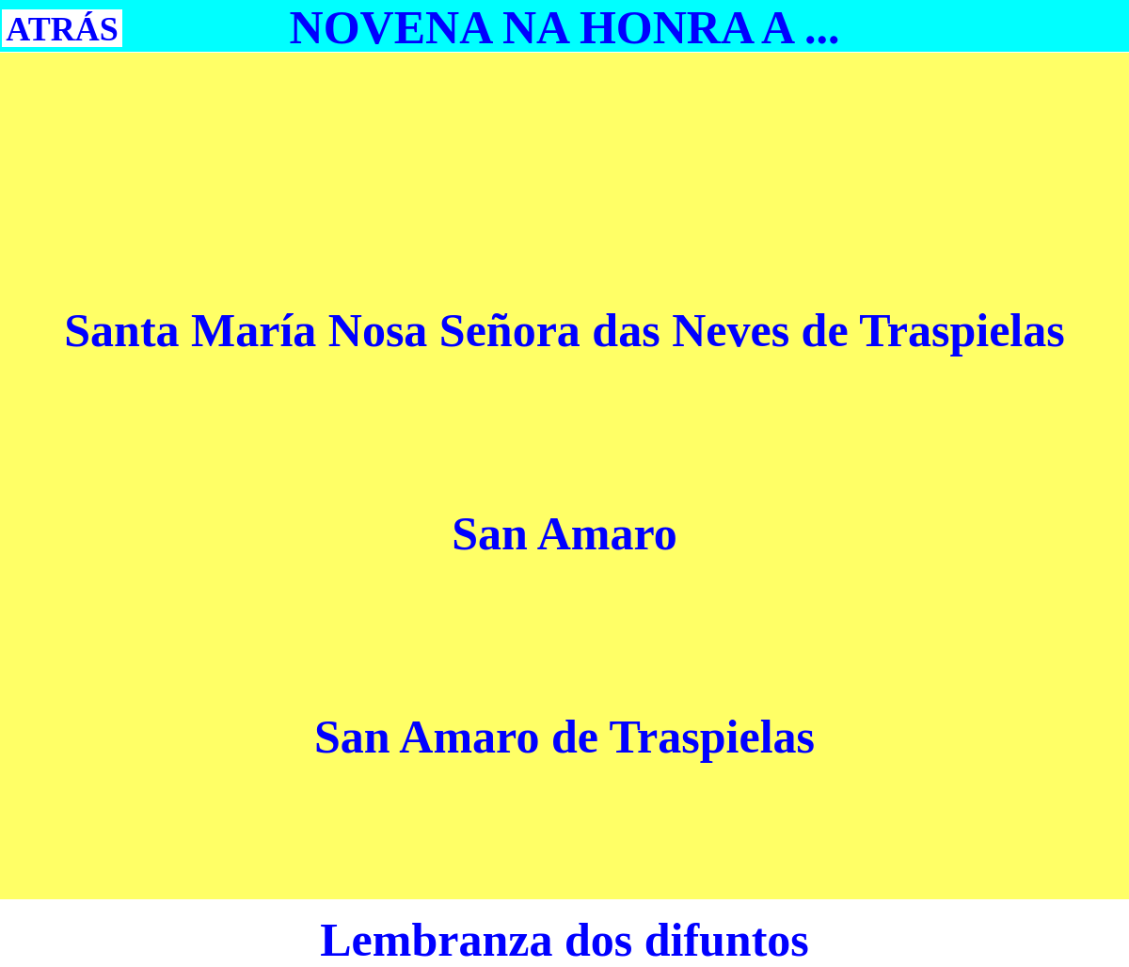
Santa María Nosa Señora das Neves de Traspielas (564, 330)
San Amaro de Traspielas (564, 736)
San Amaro (564, 533)
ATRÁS (62, 29)
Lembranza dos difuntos (564, 939)
